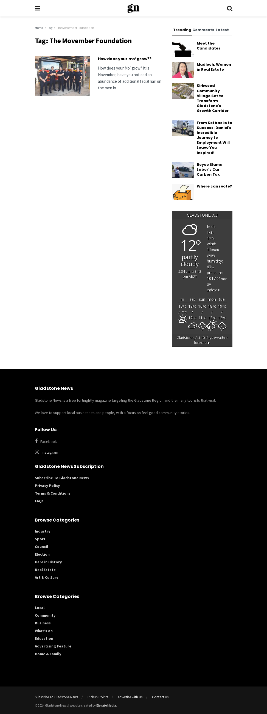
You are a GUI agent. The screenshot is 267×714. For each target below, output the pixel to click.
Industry (42, 531)
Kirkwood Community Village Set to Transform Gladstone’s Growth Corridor (213, 98)
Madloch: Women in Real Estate (214, 67)
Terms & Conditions (53, 493)
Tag (49, 28)
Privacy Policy (47, 485)
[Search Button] (229, 8)
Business (43, 623)
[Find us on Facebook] (131, 441)
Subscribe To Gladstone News (62, 477)
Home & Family (48, 653)
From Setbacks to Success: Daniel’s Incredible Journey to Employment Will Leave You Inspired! (214, 137)
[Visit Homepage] (133, 8)
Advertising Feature (53, 646)
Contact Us (160, 697)
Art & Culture (46, 577)
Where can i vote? (214, 186)
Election (42, 554)
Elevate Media (106, 705)
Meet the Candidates (209, 46)
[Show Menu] (37, 8)
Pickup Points (98, 697)
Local (39, 607)
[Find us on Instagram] (133, 452)
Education (44, 638)
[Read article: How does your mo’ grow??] (62, 76)
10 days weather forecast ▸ (202, 340)
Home (39, 28)
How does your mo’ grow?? (124, 59)
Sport (40, 538)
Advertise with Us (130, 697)
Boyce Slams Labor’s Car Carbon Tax (209, 169)
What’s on (44, 630)
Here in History (48, 561)
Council (41, 546)
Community (45, 615)
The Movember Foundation (75, 28)
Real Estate (45, 569)
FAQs (39, 500)
